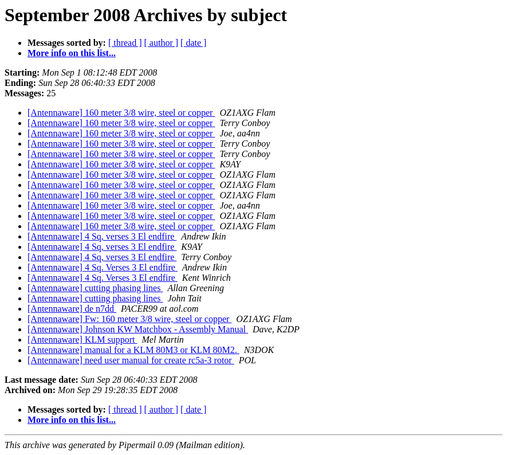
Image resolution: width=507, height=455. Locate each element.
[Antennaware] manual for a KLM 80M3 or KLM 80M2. (133, 350)
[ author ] (161, 43)
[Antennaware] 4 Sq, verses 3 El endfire (101, 236)
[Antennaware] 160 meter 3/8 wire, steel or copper (121, 112)
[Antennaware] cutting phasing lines (95, 288)
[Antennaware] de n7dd (71, 308)
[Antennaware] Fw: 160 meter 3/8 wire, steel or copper (129, 319)
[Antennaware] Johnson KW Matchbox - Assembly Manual (137, 329)
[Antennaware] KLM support (82, 339)
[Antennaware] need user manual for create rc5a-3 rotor (130, 360)
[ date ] (193, 43)
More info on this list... (71, 53)
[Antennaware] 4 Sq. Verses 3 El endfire (102, 267)
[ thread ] (125, 43)
